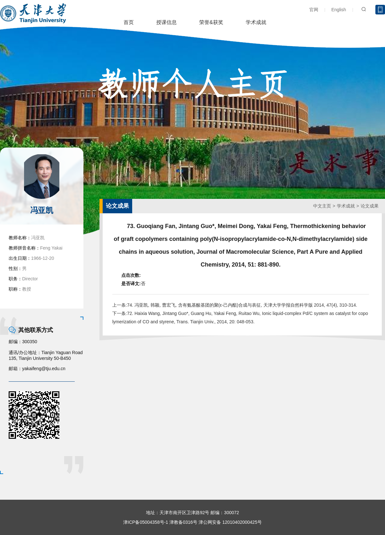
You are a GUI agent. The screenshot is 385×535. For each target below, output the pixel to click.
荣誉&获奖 (211, 22)
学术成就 (256, 22)
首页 (129, 22)
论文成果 (370, 205)
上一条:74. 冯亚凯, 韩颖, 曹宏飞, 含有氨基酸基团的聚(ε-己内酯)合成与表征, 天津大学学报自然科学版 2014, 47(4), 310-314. (234, 305)
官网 (313, 9)
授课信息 (166, 22)
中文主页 (322, 205)
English (338, 9)
